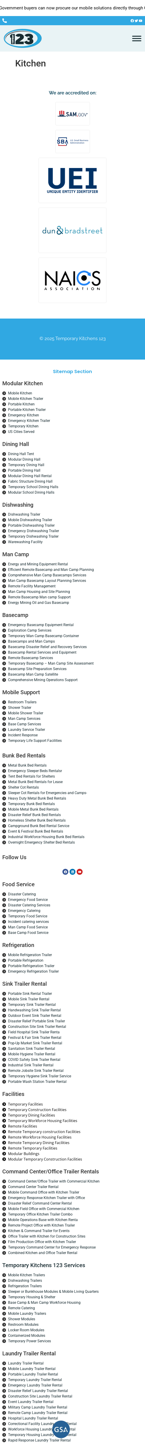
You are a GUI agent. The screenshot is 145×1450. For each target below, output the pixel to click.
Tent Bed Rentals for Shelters (31, 776)
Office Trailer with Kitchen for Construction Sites (46, 1236)
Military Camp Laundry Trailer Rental (37, 1407)
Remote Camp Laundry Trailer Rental (37, 1413)
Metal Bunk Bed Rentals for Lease (35, 782)
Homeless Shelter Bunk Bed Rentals (37, 820)
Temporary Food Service (27, 916)
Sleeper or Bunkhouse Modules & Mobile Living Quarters (53, 1291)
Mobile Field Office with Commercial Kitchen (43, 1209)
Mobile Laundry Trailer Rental (32, 1369)
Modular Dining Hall (24, 459)
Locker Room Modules (26, 1330)
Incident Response (23, 735)
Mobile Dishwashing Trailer (30, 520)
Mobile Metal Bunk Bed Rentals (33, 809)
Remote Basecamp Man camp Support (39, 597)
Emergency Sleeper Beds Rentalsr (35, 771)
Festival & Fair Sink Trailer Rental (34, 1037)
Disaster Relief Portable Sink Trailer (36, 1021)
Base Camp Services (24, 724)
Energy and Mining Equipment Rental (38, 564)
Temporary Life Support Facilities (35, 740)
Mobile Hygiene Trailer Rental (31, 1054)
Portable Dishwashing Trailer (31, 525)
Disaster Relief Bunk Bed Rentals (34, 815)
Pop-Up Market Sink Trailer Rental (35, 1043)
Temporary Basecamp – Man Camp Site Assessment (51, 663)
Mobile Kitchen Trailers (26, 1275)
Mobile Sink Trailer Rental (28, 999)
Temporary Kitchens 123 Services (43, 1265)
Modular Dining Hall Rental (30, 476)
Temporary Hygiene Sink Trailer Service (39, 1076)
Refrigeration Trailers (25, 1286)
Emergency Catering (24, 910)
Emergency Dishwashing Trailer (33, 531)
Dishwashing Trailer (24, 514)
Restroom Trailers (22, 702)
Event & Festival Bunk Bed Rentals (35, 831)
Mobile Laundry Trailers (27, 1313)
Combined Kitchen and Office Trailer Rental (42, 1253)
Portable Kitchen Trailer (27, 409)
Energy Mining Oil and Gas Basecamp (38, 602)
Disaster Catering (22, 894)
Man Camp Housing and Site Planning (39, 591)
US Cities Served (21, 431)
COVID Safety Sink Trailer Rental (34, 1059)
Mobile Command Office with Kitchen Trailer (43, 1192)
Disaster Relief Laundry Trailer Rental (38, 1391)
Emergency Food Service (28, 899)
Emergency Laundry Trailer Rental (35, 1385)
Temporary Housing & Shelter (31, 1297)
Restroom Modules (23, 1324)
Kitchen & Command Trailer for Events (39, 1231)
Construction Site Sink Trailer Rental (37, 1026)
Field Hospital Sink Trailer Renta (34, 1032)
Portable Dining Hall (24, 470)
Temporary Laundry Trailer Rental (35, 1380)
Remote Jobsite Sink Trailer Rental (36, 1070)
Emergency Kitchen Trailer (29, 420)
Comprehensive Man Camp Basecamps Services (47, 575)
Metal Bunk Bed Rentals (27, 765)
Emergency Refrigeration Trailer (33, 971)
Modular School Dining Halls (31, 492)
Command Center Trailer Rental (33, 1187)
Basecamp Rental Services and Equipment (42, 652)
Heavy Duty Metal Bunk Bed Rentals (37, 798)
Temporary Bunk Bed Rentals (31, 804)
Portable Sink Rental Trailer (30, 993)
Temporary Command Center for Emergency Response (52, 1247)
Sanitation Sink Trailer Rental (31, 1048)
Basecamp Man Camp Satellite (33, 674)
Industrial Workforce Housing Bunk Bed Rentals (46, 837)
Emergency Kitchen (23, 415)
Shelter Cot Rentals (23, 787)
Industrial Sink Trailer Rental (30, 1065)
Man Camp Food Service (28, 927)
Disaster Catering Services (29, 905)
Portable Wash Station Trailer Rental (37, 1081)
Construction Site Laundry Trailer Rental (40, 1396)
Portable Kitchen (21, 404)
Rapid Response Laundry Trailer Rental (39, 1440)
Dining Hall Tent (21, 454)
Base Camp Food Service (28, 932)
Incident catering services (28, 921)
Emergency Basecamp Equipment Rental (41, 625)
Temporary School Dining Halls (33, 487)
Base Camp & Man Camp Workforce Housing (44, 1302)
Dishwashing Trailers (25, 1280)
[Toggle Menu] (136, 38)
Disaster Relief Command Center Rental (40, 1203)
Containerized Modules (26, 1335)
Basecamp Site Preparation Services (37, 669)
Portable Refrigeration (25, 960)
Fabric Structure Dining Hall (30, 481)
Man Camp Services (24, 718)
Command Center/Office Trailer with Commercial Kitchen (54, 1181)
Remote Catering (21, 1308)
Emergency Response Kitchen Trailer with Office (46, 1198)
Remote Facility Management (32, 586)
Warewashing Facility (25, 542)
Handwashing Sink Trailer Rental (34, 1010)
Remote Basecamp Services (30, 658)
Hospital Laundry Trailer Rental (33, 1418)
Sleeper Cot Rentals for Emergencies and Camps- (47, 793)
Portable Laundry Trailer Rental (33, 1374)
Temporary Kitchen (23, 426)
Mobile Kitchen (20, 393)
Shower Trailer (19, 707)
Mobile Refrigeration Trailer (30, 955)
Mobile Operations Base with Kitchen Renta (43, 1220)
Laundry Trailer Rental (26, 1363)
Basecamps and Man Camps (31, 641)
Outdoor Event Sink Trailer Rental (34, 1015)
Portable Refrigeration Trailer (31, 966)
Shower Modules (21, 1319)
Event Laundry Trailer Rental (30, 1402)
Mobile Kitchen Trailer (25, 398)
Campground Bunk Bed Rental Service (38, 826)
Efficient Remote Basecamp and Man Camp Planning (51, 569)
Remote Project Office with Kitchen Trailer (41, 1225)
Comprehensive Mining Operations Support (43, 680)
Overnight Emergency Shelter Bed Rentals (41, 842)
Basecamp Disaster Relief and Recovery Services (47, 647)
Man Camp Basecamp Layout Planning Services (47, 580)
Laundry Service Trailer (26, 729)
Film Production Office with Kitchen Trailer (42, 1242)
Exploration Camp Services (29, 630)
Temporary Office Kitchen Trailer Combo (40, 1214)
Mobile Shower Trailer (25, 713)
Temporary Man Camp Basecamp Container (43, 636)
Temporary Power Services (29, 1341)
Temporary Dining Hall (26, 465)
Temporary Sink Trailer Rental (32, 1004)
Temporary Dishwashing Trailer (33, 536)
